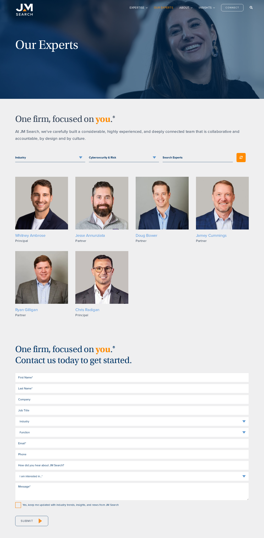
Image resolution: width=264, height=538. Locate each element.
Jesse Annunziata (90, 235)
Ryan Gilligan (26, 310)
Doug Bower (146, 235)
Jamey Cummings (211, 235)
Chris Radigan (87, 310)
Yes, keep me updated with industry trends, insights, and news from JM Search (71, 505)
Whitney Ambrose (30, 235)
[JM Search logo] (24, 5)
